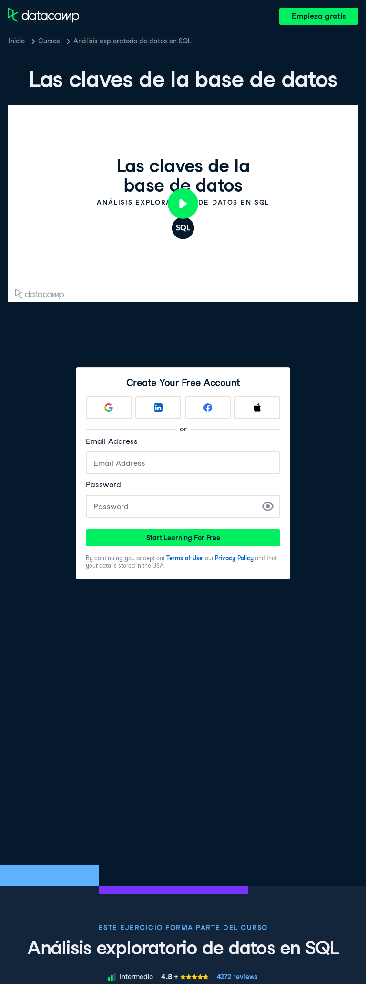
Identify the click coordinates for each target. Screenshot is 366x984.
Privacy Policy (234, 558)
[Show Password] (267, 506)
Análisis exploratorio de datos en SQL (132, 41)
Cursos (49, 41)
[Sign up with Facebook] (208, 407)
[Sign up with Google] (109, 407)
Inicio (17, 41)
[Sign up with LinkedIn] (158, 407)
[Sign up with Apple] (257, 407)
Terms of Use (184, 558)
